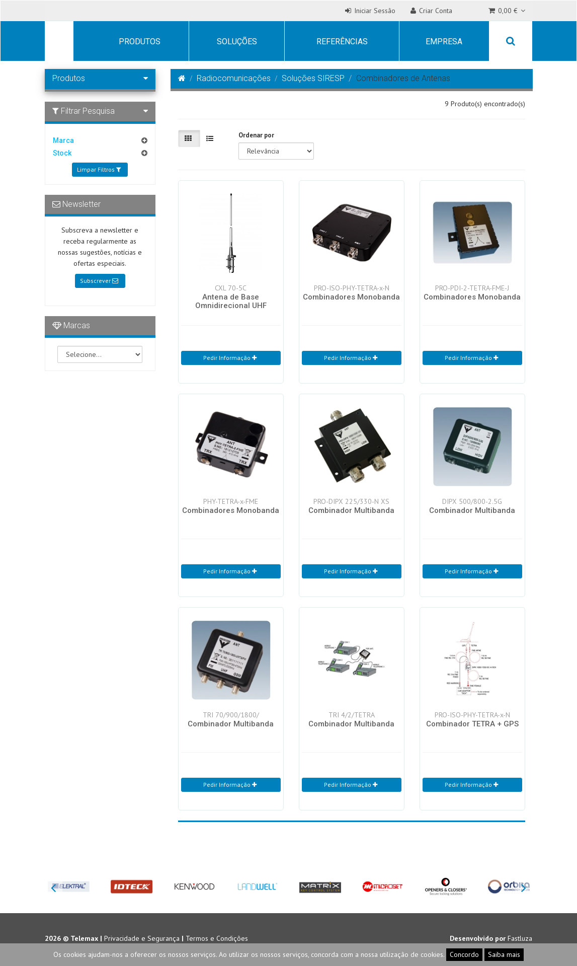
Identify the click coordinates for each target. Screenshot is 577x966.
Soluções (237, 41)
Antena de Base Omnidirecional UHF (231, 301)
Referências (342, 41)
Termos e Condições (217, 938)
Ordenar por (256, 135)
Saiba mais (504, 954)
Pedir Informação (230, 357)
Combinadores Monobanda (351, 297)
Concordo (464, 954)
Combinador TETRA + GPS (472, 723)
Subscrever (99, 280)
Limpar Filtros (99, 169)
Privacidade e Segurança (142, 938)
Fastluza (520, 938)
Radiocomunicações (234, 78)
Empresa (444, 41)
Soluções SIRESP (313, 78)
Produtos (139, 41)
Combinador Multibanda (351, 510)
